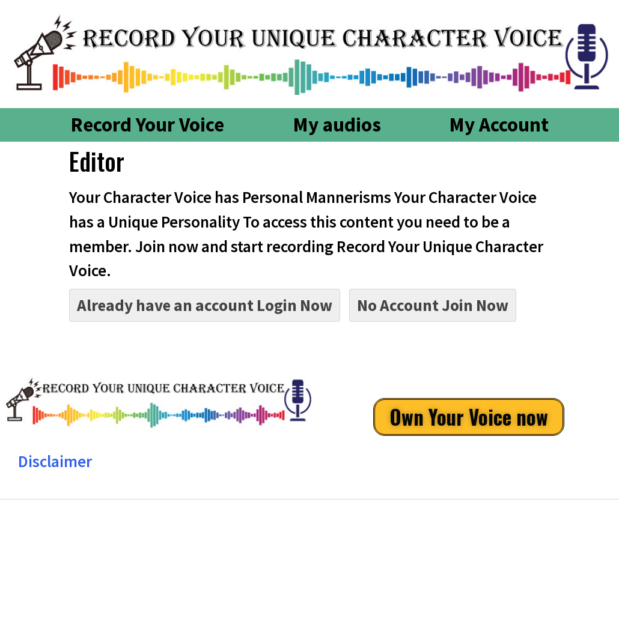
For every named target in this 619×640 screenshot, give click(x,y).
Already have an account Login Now (204, 305)
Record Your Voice (147, 124)
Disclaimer (55, 461)
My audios (337, 124)
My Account (499, 124)
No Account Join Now (432, 305)
